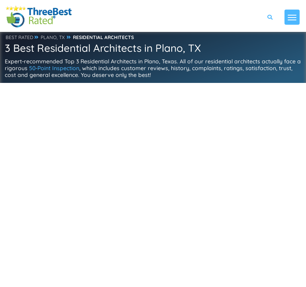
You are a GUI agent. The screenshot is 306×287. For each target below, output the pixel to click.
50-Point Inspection (54, 68)
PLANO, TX (53, 37)
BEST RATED (19, 37)
